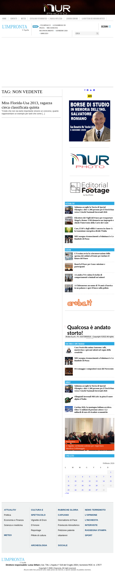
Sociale (63, 545)
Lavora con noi (72, 18)
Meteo (23, 18)
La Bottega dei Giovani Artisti (93, 18)
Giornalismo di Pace (67, 520)
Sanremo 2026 (61, 31)
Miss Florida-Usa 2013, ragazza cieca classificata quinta (27, 105)
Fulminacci (45, 25)
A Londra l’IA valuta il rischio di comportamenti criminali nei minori (89, 276)
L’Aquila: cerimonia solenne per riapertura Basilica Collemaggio (85, 447)
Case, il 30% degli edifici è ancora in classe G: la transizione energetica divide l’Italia (93, 229)
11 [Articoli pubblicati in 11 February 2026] (82, 481)
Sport (68, 382)
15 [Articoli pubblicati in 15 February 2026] (111, 481)
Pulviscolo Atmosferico (68, 525)
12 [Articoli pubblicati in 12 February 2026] (89, 481)
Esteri (68, 250)
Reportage (36, 530)
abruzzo (44, 33)
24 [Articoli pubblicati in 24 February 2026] (75, 490)
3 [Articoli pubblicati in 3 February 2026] (75, 477)
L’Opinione (91, 515)
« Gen (67, 493)
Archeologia (39, 545)
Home (4, 18)
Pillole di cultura (38, 535)
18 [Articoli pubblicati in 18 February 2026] (82, 485)
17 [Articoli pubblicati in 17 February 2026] (75, 485)
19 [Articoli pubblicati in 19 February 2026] (89, 485)
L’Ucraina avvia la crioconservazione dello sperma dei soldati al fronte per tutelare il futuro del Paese (92, 256)
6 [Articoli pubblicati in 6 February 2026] (96, 477)
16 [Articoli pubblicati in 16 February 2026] (68, 485)
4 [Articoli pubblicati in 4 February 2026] (82, 477)
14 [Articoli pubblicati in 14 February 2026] (103, 481)
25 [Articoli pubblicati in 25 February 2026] (82, 490)
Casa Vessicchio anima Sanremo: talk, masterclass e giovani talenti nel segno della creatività (92, 350)
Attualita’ (10, 510)
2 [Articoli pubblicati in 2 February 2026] (68, 477)
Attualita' (70, 203)
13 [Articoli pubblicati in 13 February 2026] (96, 481)
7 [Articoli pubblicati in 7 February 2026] (103, 477)
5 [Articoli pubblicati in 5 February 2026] (89, 477)
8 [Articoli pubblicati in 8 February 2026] (110, 477)
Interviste (91, 525)
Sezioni (104, 26)
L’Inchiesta (91, 520)
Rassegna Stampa (95, 530)
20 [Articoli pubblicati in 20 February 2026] (96, 485)
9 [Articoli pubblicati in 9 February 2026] (68, 481)
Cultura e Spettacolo (75, 344)
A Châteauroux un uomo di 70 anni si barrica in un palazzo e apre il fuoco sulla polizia (93, 286)
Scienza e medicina (13, 525)
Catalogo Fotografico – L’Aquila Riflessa (46, 18)
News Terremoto (95, 510)
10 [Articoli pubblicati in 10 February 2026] (75, 481)
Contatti (13, 18)
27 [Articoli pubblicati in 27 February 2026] (96, 490)
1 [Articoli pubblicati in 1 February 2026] (110, 472)
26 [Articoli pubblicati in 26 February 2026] (89, 490)
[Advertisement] (57, 62)
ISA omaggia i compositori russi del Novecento (94, 369)
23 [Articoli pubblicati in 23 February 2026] (68, 490)
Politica (7, 515)
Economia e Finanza (14, 520)
